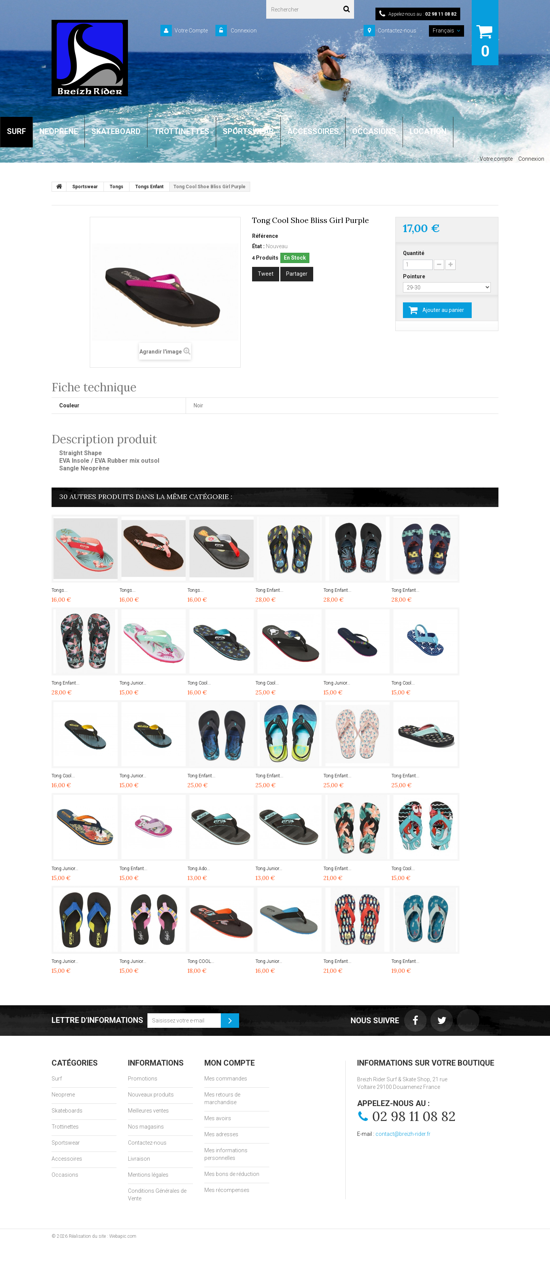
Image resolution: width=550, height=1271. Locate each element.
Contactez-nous (397, 30)
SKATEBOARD (116, 131)
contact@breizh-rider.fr (402, 1134)
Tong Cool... (199, 683)
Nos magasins (146, 1127)
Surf (57, 1079)
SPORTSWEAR (248, 131)
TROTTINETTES (181, 131)
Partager (296, 274)
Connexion (243, 30)
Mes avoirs (217, 1118)
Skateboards (67, 1111)
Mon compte (229, 1063)
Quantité (413, 253)
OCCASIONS (374, 131)
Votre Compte (191, 30)
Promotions (142, 1079)
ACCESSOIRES (313, 131)
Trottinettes (65, 1127)
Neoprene (63, 1095)
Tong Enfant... (269, 590)
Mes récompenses (226, 1190)
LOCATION (427, 131)
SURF (16, 131)
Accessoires (67, 1159)
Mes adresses (221, 1134)
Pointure (414, 276)
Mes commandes (225, 1079)
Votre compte (496, 159)
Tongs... (60, 590)
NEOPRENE (58, 131)
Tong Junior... (133, 683)
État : (258, 246)
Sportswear (66, 1143)
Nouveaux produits (151, 1095)
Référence (265, 236)
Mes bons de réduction (231, 1174)
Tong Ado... (199, 868)
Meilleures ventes (148, 1111)
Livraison (139, 1159)
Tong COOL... (201, 961)
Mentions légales (148, 1175)
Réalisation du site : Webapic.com (102, 1236)
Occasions (65, 1175)
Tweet (265, 274)
